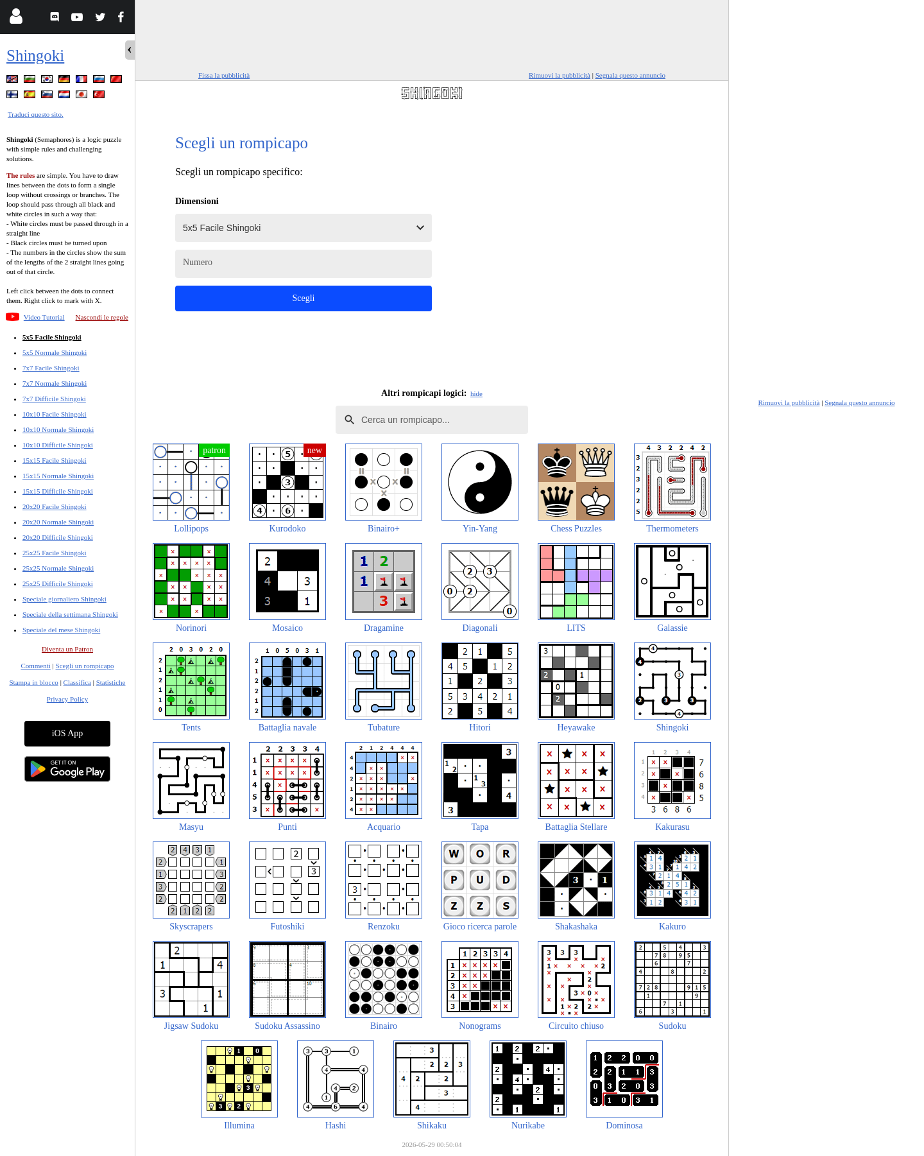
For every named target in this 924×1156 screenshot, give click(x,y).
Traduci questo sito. (36, 114)
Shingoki (35, 55)
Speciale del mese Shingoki (61, 630)
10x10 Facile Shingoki (54, 414)
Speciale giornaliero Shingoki (64, 599)
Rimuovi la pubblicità (559, 75)
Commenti (35, 665)
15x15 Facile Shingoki (54, 460)
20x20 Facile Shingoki (54, 506)
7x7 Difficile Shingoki (54, 398)
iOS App (67, 733)
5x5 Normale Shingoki (54, 352)
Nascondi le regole (102, 317)
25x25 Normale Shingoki (58, 568)
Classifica (77, 682)
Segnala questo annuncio (630, 75)
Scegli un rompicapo (85, 665)
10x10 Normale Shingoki (58, 429)
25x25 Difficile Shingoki (57, 583)
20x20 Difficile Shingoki (57, 537)
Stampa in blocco (34, 682)
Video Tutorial (44, 317)
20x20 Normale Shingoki (58, 522)
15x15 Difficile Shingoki (57, 491)
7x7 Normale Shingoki (54, 383)
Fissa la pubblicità (224, 75)
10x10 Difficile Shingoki (57, 445)
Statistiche (111, 682)
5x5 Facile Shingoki (51, 337)
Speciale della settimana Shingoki (70, 614)
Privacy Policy (67, 699)
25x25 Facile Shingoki (54, 552)
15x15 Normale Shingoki (58, 475)
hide (476, 393)
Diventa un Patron (67, 649)
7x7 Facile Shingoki (51, 368)
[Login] (15, 19)
